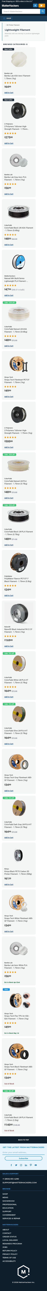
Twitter (16, 1165)
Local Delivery (10, 1240)
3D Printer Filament (13, 25)
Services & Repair (11, 1218)
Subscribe (23, 1158)
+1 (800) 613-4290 (11, 1179)
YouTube (36, 1165)
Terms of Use (9, 1258)
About (6, 1230)
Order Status (10, 1237)
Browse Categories (15, 44)
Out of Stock (9, 1084)
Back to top (23, 1140)
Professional (10, 1204)
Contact (7, 1233)
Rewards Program (12, 1244)
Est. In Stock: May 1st (11, 1033)
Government (9, 1215)
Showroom (8, 1201)
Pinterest (31, 1165)
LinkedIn (26, 1165)
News (5, 1197)
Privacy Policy (10, 1254)
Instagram (21, 1165)
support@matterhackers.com (20, 1182)
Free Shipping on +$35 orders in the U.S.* (17, 1)
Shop (5, 1194)
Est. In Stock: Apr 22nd (12, 982)
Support (7, 1211)
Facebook (11, 1165)
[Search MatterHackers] (42, 11)
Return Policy (10, 1251)
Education (8, 1208)
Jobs (5, 1247)
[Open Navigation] (7, 18)
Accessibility (9, 1261)
